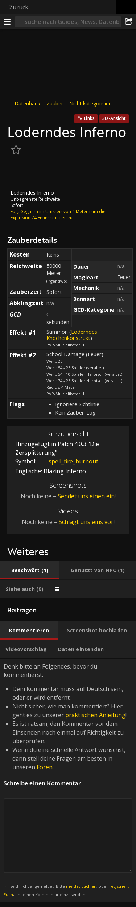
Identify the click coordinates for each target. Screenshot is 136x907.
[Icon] (19, 173)
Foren (45, 767)
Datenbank (27, 103)
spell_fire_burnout (68, 461)
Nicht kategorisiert (90, 103)
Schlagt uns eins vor (86, 522)
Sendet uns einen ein (86, 496)
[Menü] (7, 21)
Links (89, 118)
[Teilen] (128, 21)
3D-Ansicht (114, 118)
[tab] (29, 570)
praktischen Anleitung (95, 715)
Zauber (54, 103)
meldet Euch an (81, 886)
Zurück (18, 7)
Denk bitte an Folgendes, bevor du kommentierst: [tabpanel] (68, 780)
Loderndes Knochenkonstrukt (71, 334)
